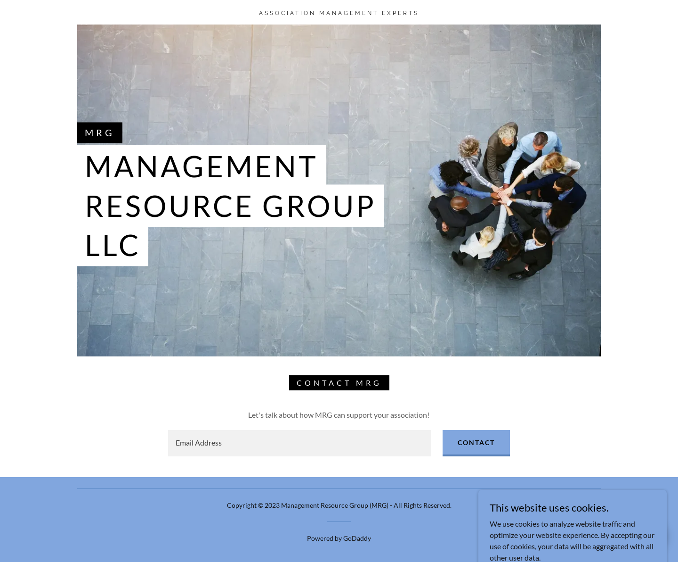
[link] (338, 12)
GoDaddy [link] (357, 538)
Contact (476, 442)
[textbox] (299, 443)
